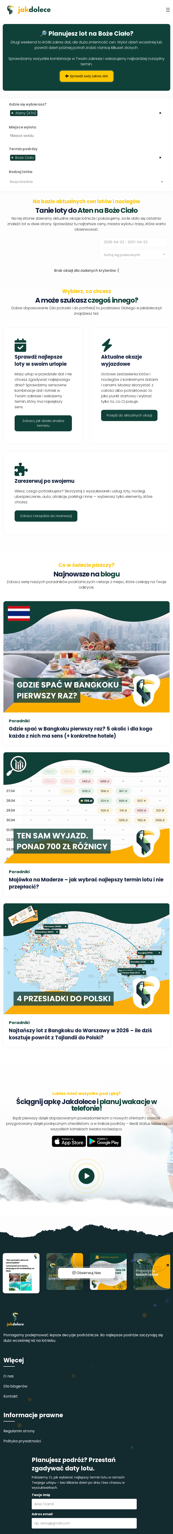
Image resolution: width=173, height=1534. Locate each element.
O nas (8, 1376)
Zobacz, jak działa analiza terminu (43, 423)
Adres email (43, 1514)
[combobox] (86, 113)
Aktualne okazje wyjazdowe (121, 360)
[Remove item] (12, 113)
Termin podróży (23, 149)
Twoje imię (41, 1495)
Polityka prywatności (22, 1441)
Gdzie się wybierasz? (28, 104)
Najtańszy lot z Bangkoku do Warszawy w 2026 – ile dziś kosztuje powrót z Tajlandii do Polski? (80, 1034)
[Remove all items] (160, 112)
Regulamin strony (19, 1431)
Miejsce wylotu (22, 127)
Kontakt (10, 1396)
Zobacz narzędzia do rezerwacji (46, 516)
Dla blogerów (15, 1386)
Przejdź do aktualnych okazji (129, 415)
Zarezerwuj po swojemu (44, 481)
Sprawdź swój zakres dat (86, 76)
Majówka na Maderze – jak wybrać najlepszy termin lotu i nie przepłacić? (86, 883)
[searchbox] (40, 114)
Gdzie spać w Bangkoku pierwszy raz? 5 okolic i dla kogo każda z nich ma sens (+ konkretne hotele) (80, 732)
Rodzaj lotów (20, 171)
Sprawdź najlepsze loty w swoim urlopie (41, 360)
